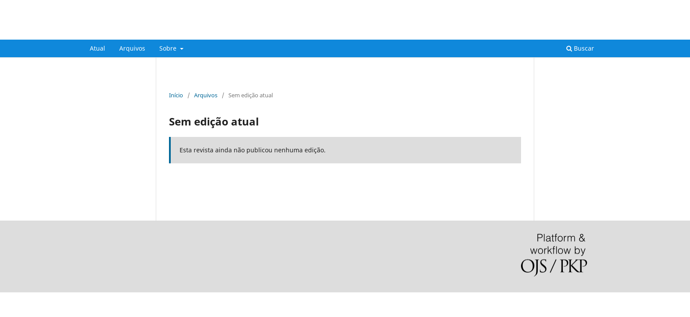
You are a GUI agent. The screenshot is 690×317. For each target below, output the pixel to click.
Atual (97, 48)
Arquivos (132, 48)
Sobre (168, 48)
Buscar (580, 48)
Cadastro (560, 7)
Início (176, 95)
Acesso (591, 7)
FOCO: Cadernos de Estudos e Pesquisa (191, 33)
